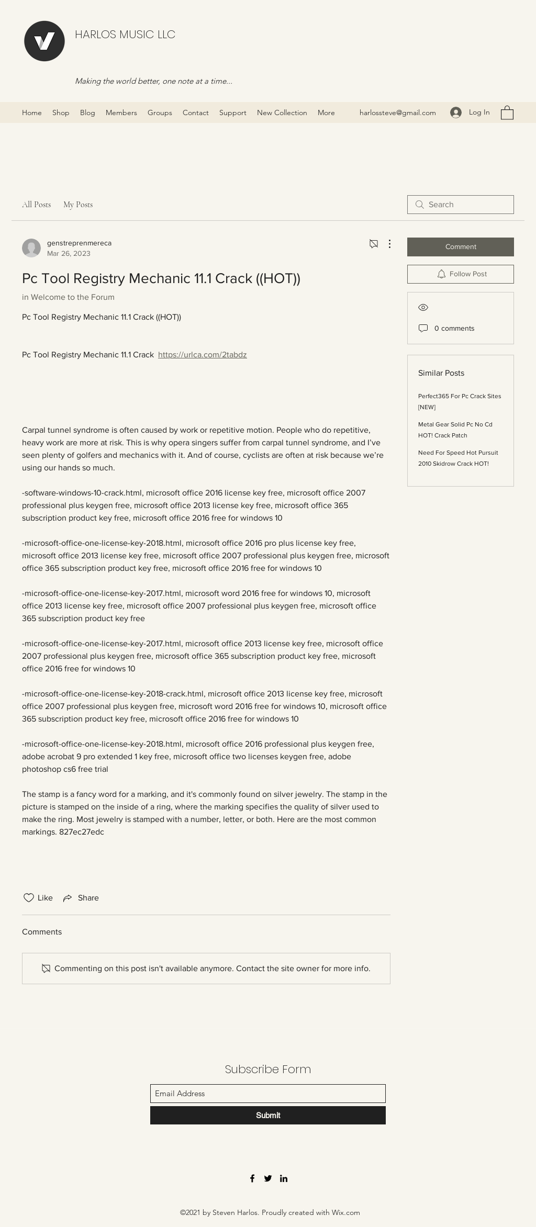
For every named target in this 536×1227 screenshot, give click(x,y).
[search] (460, 204)
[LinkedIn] (283, 1178)
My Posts (78, 204)
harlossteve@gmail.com (398, 112)
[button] (507, 112)
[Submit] (268, 1115)
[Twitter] (268, 1178)
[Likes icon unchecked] (29, 898)
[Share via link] (80, 898)
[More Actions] (384, 244)
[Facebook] (252, 1178)
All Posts (36, 204)
